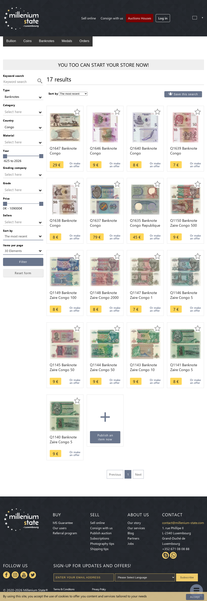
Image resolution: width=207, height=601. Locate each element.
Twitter (32, 574)
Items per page (13, 245)
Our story (134, 523)
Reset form (23, 273)
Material (8, 135)
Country (8, 120)
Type (6, 90)
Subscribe (187, 577)
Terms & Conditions (63, 589)
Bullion (11, 41)
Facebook (6, 574)
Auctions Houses (139, 18)
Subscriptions (99, 538)
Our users (60, 528)
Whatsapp (173, 555)
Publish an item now (105, 437)
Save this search (186, 94)
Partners (133, 538)
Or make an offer (75, 164)
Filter (23, 261)
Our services (136, 528)
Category (9, 105)
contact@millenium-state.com (183, 523)
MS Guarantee (63, 523)
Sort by (8, 230)
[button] (23, 96)
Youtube (23, 574)
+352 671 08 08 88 (175, 549)
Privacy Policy (99, 589)
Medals (67, 41)
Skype (165, 555)
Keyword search (13, 75)
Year (6, 150)
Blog (131, 533)
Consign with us (112, 18)
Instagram (15, 574)
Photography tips (102, 543)
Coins (27, 41)
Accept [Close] (195, 597)
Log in (162, 18)
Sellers (7, 215)
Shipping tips (99, 549)
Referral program (65, 533)
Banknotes (46, 41)
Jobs (131, 543)
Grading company (15, 167)
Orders (84, 41)
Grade (7, 183)
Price (6, 198)
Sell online (88, 18)
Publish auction (101, 533)
